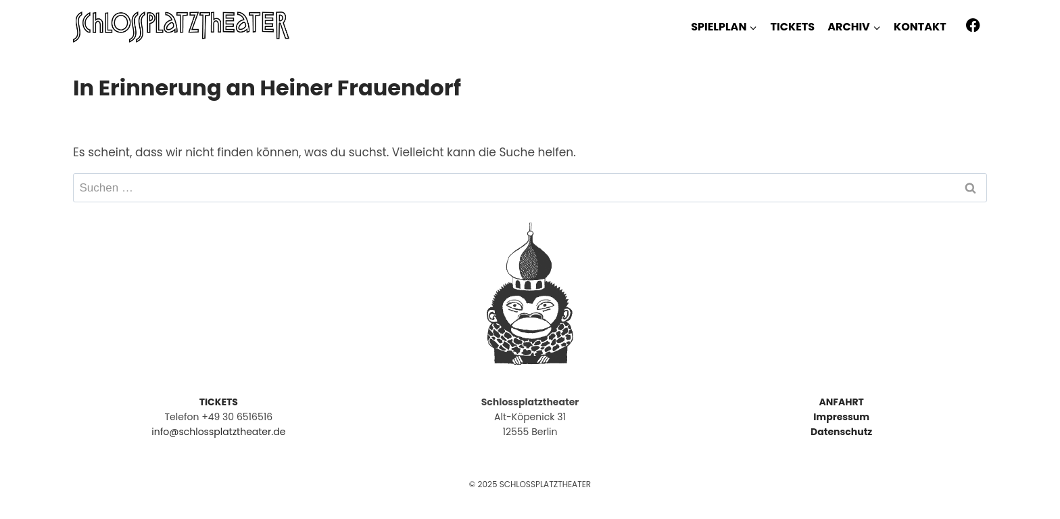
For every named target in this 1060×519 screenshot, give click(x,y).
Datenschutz (841, 431)
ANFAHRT (841, 402)
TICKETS (793, 26)
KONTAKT (920, 26)
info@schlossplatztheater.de (218, 431)
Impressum (841, 417)
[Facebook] (973, 25)
